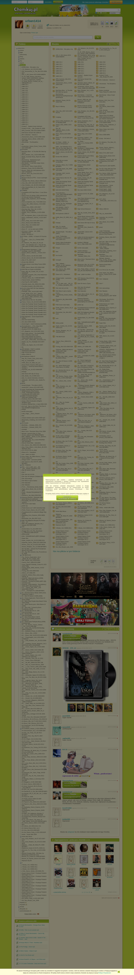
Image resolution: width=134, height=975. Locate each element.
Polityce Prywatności (104, 973)
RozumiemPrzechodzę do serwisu (67, 498)
